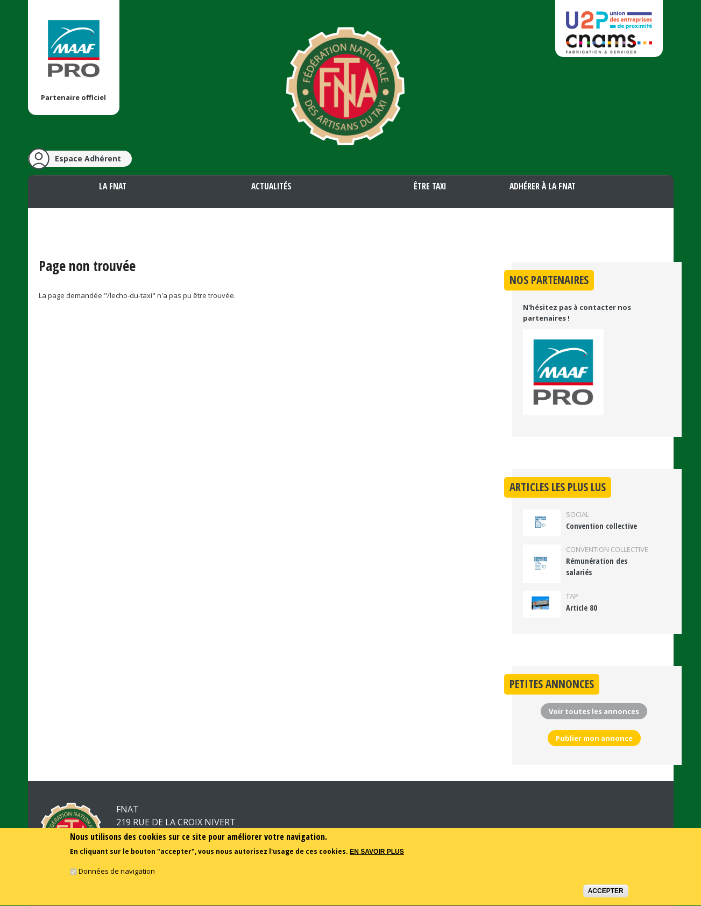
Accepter (606, 892)
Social (577, 514)
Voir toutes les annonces (594, 711)
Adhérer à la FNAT (542, 186)
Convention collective (601, 526)
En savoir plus (376, 854)
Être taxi (430, 186)
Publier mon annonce (594, 738)
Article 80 (581, 608)
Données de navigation (117, 872)
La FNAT (112, 186)
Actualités (271, 186)
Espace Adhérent (88, 158)
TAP (572, 596)
